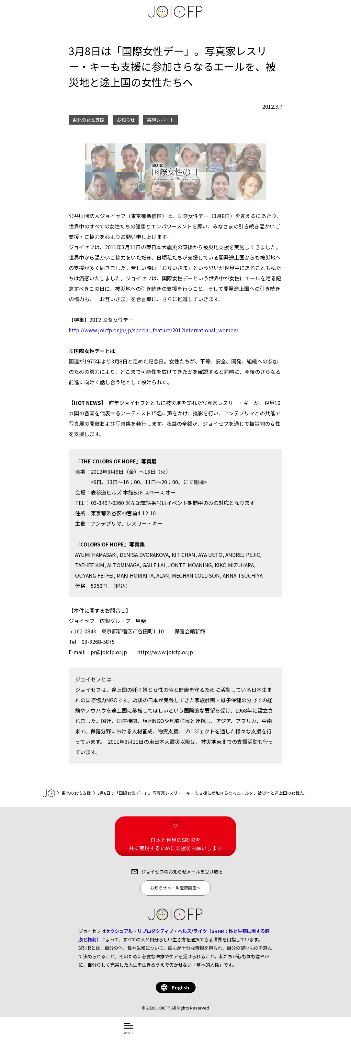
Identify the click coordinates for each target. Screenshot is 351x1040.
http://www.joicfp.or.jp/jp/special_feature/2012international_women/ (153, 330)
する (224, 1032)
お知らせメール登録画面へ (175, 888)
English (180, 987)
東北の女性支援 (76, 793)
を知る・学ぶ (196, 1032)
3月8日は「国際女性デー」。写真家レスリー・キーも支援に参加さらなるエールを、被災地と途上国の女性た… (202, 793)
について (161, 1032)
